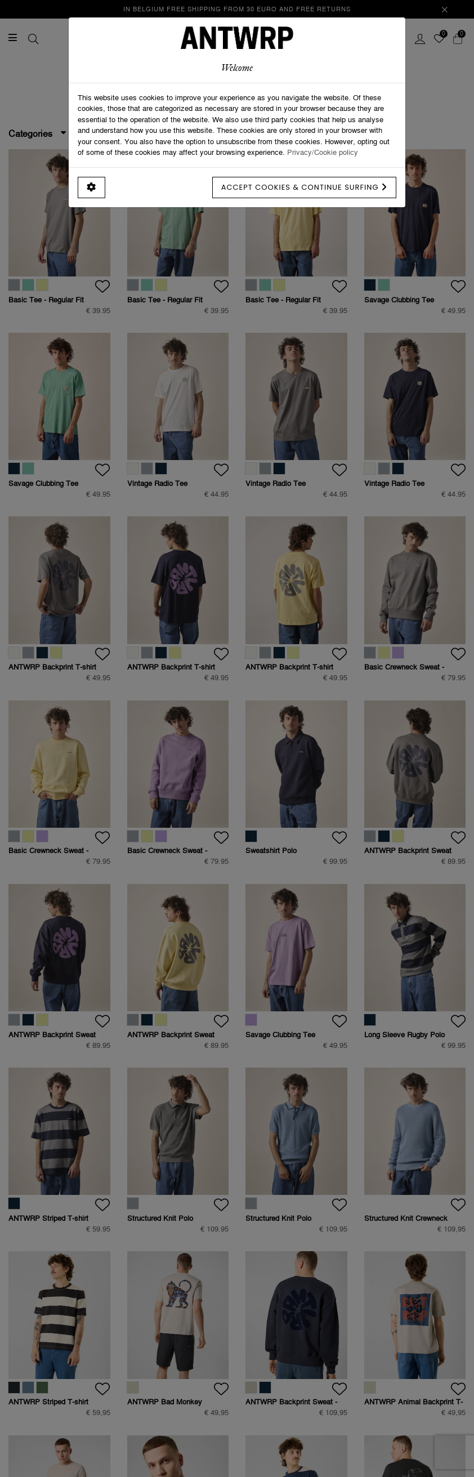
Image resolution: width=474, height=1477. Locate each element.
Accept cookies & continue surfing (304, 187)
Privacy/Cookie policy (322, 152)
